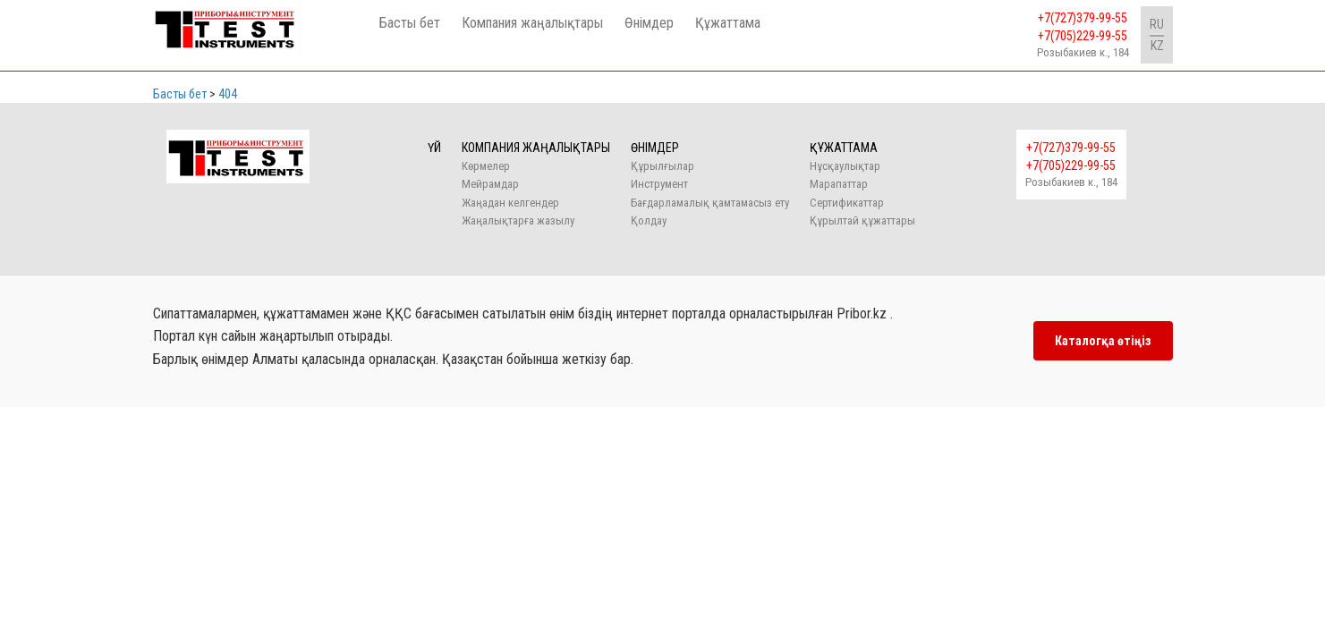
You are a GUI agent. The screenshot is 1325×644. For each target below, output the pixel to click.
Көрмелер (486, 166)
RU (1157, 24)
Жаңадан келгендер (510, 202)
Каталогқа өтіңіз (1103, 341)
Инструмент (659, 184)
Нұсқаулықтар (845, 166)
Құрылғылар (662, 166)
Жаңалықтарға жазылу (518, 220)
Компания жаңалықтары (532, 22)
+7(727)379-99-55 (1082, 18)
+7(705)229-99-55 (1082, 36)
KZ (1157, 45)
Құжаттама (727, 22)
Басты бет (409, 22)
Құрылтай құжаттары (862, 220)
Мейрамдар (490, 184)
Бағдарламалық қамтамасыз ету (710, 202)
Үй (434, 147)
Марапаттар (839, 184)
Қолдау (649, 220)
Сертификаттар (847, 202)
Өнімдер (649, 22)
